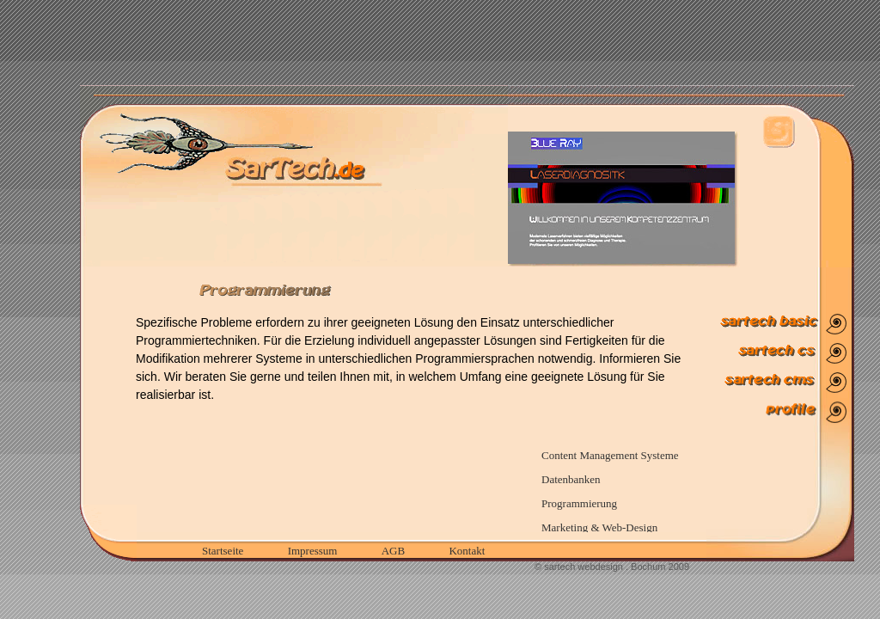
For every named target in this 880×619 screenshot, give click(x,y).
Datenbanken (571, 479)
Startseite (222, 550)
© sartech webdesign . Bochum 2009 (612, 566)
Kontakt (467, 550)
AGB (393, 550)
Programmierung (579, 503)
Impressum (313, 550)
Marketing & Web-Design (599, 527)
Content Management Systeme (610, 455)
